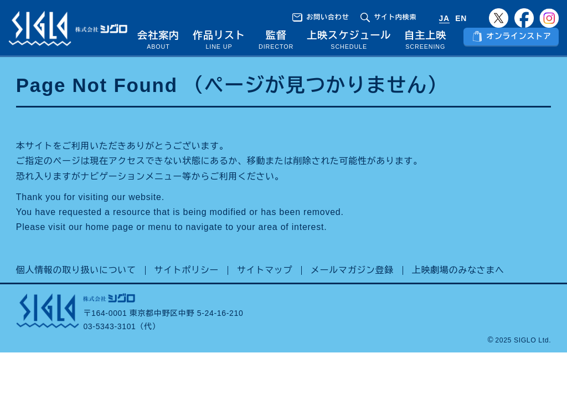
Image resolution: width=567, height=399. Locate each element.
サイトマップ (264, 286)
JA (444, 18)
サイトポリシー (186, 286)
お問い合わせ (327, 17)
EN (461, 18)
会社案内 (165, 43)
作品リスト (225, 43)
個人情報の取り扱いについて (76, 286)
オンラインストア (519, 43)
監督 (280, 35)
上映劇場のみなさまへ (458, 286)
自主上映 (428, 43)
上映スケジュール (353, 43)
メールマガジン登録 (352, 286)
